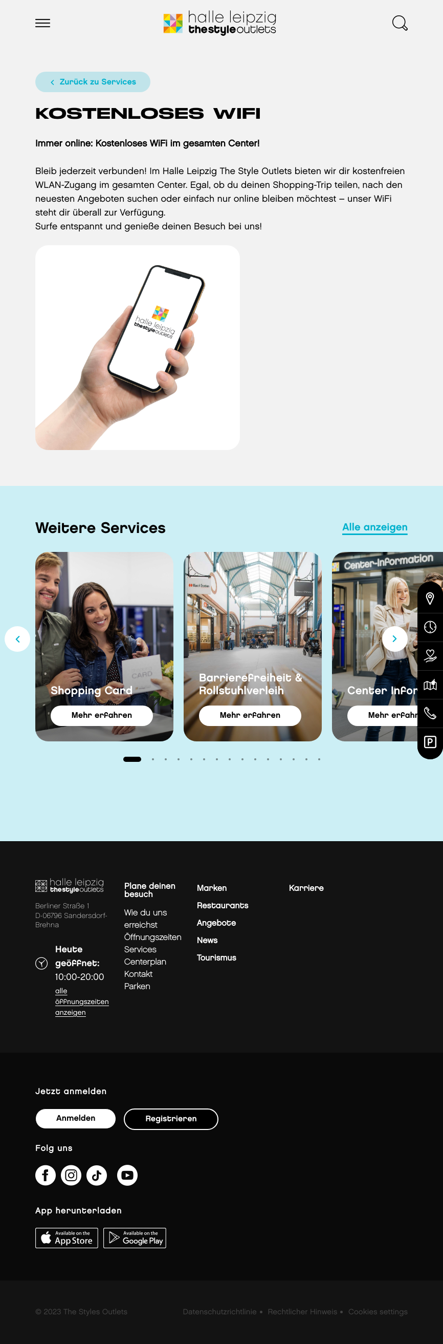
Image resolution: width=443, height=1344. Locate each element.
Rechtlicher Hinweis (302, 1312)
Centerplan (145, 962)
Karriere (306, 888)
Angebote (216, 923)
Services (140, 950)
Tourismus (216, 958)
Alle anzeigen (375, 527)
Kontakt (138, 974)
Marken (212, 888)
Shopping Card (92, 691)
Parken (137, 987)
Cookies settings (378, 1312)
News (207, 941)
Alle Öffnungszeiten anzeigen (82, 1002)
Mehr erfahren (102, 715)
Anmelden (75, 1118)
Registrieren (170, 1119)
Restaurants (223, 906)
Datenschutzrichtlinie (220, 1312)
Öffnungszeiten (153, 938)
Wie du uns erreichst (145, 919)
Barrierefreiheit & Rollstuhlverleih (250, 684)
